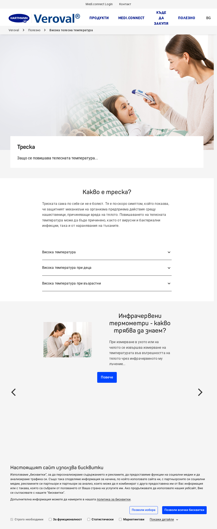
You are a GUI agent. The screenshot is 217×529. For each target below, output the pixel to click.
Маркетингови (133, 519)
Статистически (103, 519)
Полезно (186, 18)
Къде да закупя (161, 18)
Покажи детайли (162, 519)
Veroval (14, 30)
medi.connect (131, 18)
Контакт (125, 4)
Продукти (99, 18)
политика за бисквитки (114, 499)
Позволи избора (143, 510)
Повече (107, 377)
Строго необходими (29, 519)
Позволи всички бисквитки (184, 510)
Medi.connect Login (99, 4)
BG (210, 15)
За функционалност (67, 519)
